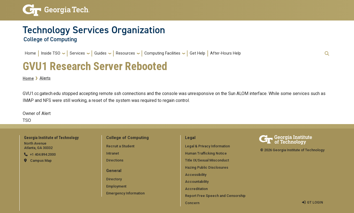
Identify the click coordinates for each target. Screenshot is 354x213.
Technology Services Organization (94, 30)
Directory (114, 179)
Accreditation (196, 189)
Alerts (45, 78)
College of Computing (50, 39)
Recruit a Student (120, 146)
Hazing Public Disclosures (206, 167)
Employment (116, 186)
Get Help (197, 53)
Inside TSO (50, 53)
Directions (114, 160)
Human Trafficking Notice (206, 153)
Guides (100, 53)
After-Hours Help (225, 53)
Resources (125, 53)
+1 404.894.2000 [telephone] (43, 154)
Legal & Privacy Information (207, 146)
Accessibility (195, 175)
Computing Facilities (162, 53)
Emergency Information (125, 193)
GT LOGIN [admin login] (315, 202)
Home (30, 53)
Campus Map (41, 160)
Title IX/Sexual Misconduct (207, 160)
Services (77, 53)
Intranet (112, 153)
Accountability (197, 181)
